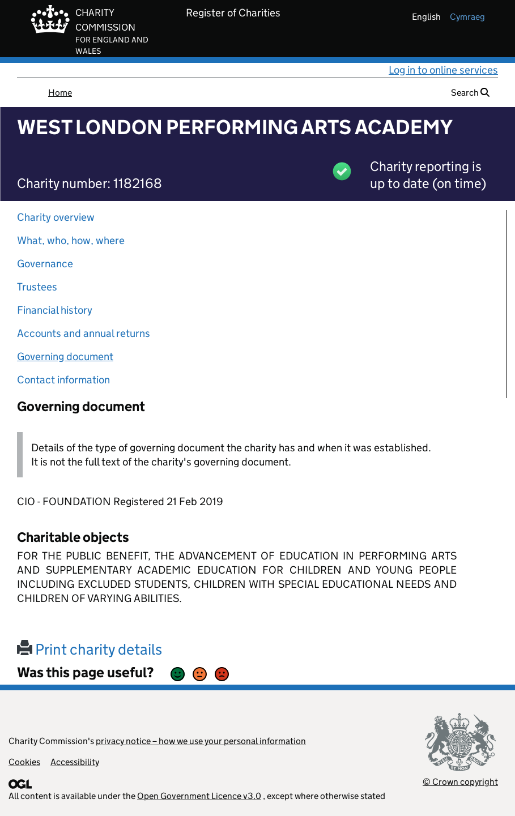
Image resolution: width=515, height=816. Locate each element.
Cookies (24, 762)
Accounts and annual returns (83, 333)
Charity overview (56, 217)
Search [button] (470, 92)
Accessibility (74, 762)
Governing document (65, 356)
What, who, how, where (71, 240)
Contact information (63, 379)
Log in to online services (443, 69)
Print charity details (89, 649)
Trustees (37, 286)
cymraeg (467, 16)
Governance (45, 263)
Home (60, 92)
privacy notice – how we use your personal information (201, 741)
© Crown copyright (460, 781)
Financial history (54, 310)
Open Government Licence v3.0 (199, 796)
